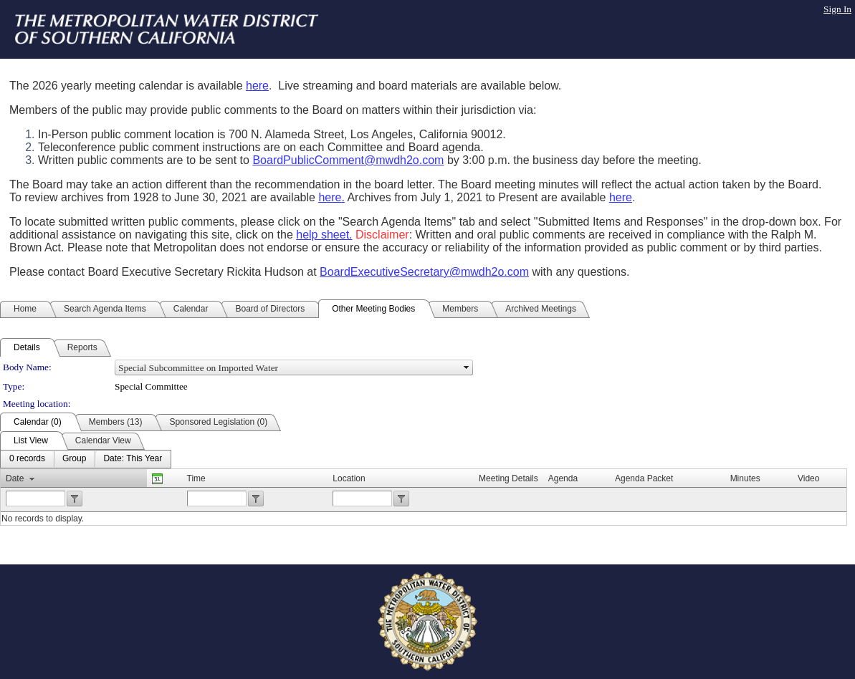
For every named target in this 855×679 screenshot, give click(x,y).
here (257, 86)
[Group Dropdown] (74, 459)
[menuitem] (27, 459)
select (466, 367)
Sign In (837, 9)
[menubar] (85, 459)
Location (349, 478)
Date (15, 478)
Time (196, 478)
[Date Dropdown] (133, 459)
